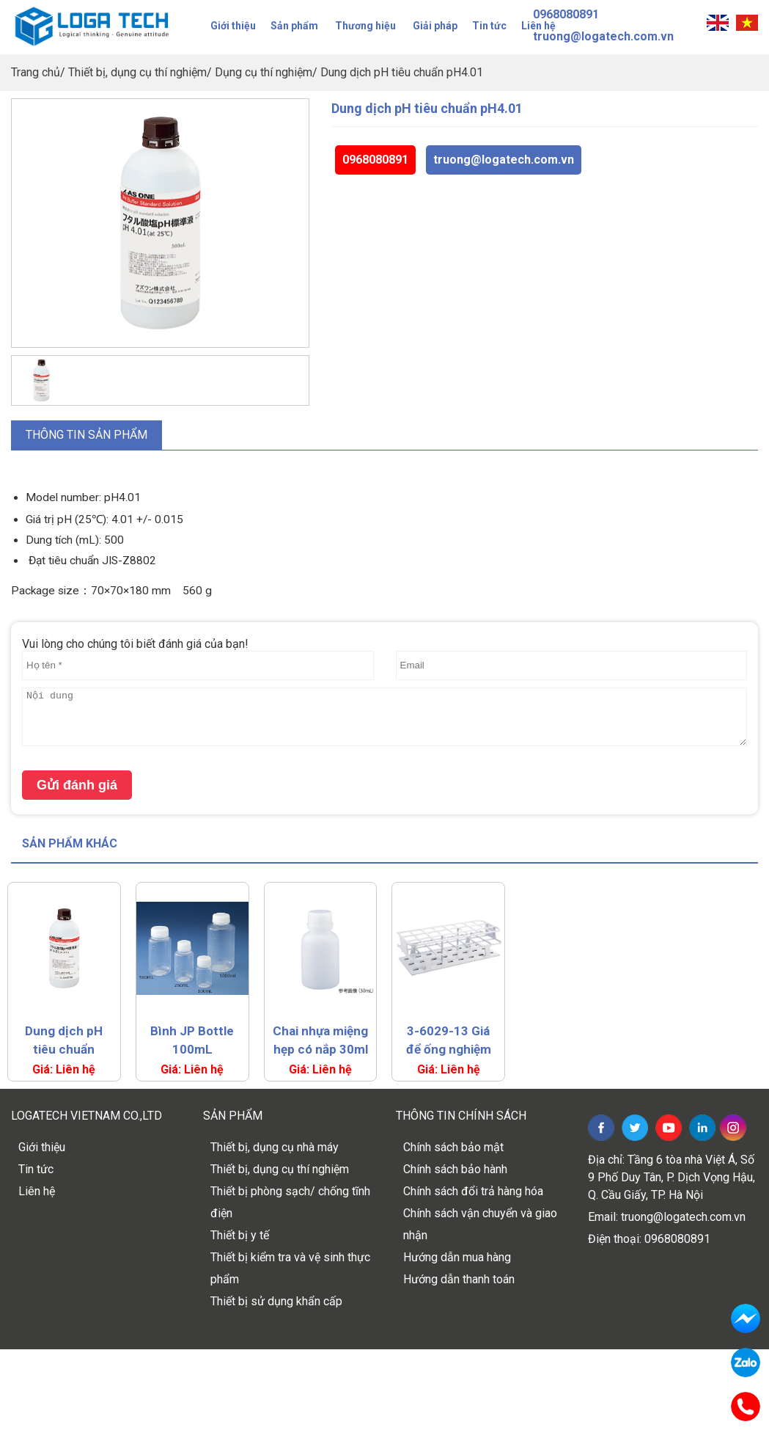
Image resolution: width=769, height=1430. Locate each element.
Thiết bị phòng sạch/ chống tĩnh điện (290, 1202)
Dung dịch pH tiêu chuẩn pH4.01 (401, 72)
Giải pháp (435, 26)
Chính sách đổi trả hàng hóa (473, 1191)
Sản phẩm (294, 26)
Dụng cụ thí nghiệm (263, 72)
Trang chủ (35, 72)
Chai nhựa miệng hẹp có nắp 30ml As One (320, 1041)
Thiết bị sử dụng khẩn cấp (276, 1301)
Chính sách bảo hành (455, 1169)
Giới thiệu (233, 26)
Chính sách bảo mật (453, 1147)
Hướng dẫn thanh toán (459, 1279)
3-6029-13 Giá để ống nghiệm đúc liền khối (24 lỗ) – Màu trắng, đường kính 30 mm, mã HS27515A (448, 1041)
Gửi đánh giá (77, 785)
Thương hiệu (365, 26)
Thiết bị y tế (239, 1235)
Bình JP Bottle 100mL (192, 1040)
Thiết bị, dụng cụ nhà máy (274, 1147)
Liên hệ (36, 1191)
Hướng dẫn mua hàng (457, 1257)
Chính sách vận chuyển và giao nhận (480, 1224)
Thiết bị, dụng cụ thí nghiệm (137, 72)
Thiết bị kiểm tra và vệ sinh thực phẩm (290, 1268)
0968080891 (375, 160)
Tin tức (489, 26)
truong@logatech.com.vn (503, 160)
